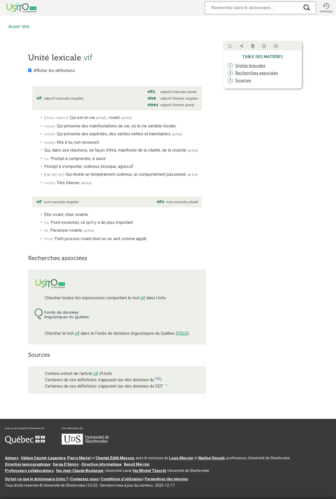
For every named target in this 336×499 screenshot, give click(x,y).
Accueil (13, 26)
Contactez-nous (84, 479)
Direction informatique (102, 464)
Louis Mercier (181, 458)
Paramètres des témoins (166, 479)
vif (142, 297)
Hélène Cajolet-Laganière (43, 458)
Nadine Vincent (211, 458)
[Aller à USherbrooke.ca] (85, 443)
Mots (26, 26)
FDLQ (182, 333)
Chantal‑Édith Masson (115, 458)
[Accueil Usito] (16, 8)
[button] (326, 8)
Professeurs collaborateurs (29, 471)
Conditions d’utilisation (121, 479)
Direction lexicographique (27, 464)
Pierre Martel (79, 458)
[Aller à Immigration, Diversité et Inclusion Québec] (25, 443)
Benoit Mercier (137, 464)
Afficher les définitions (54, 70)
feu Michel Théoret (149, 471)
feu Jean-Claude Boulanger (80, 471)
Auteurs (12, 458)
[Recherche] (252, 8)
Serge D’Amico (66, 464)
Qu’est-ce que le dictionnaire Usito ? (36, 479)
